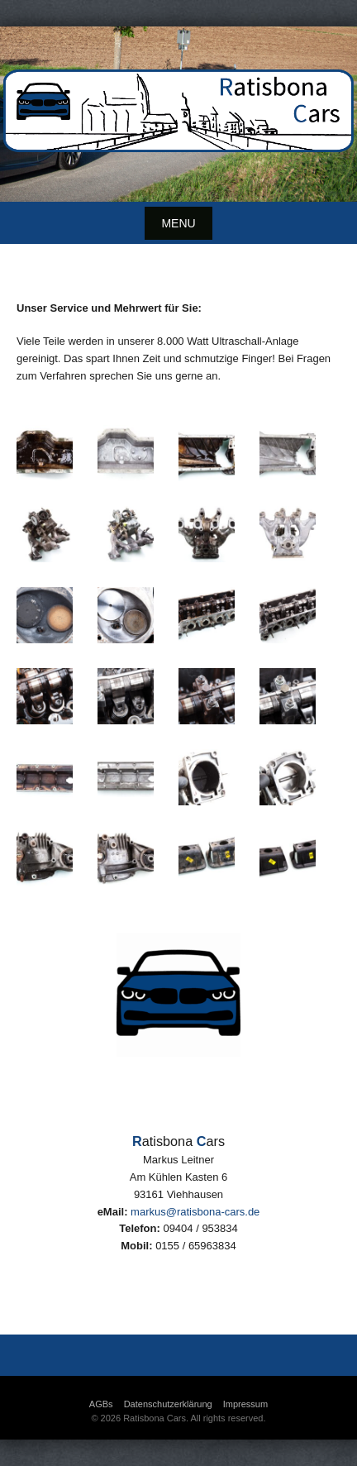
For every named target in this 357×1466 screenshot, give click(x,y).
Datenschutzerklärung (168, 1404)
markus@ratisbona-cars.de (195, 1212)
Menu (178, 223)
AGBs (101, 1404)
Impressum (245, 1404)
